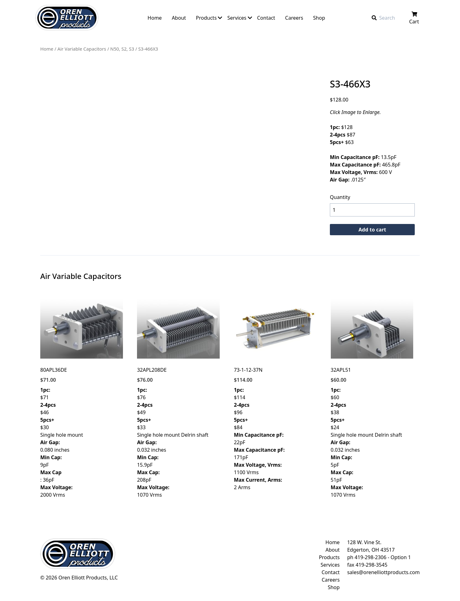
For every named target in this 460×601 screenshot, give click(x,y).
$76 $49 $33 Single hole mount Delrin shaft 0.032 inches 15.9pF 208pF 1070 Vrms (178, 397)
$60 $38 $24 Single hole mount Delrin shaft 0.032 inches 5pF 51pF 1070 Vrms (372, 397)
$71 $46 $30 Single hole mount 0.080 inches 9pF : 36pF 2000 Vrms (81, 397)
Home (46, 49)
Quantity (340, 197)
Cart (414, 18)
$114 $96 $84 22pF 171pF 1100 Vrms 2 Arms (275, 394)
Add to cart (372, 229)
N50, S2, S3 (122, 49)
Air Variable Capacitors (81, 49)
